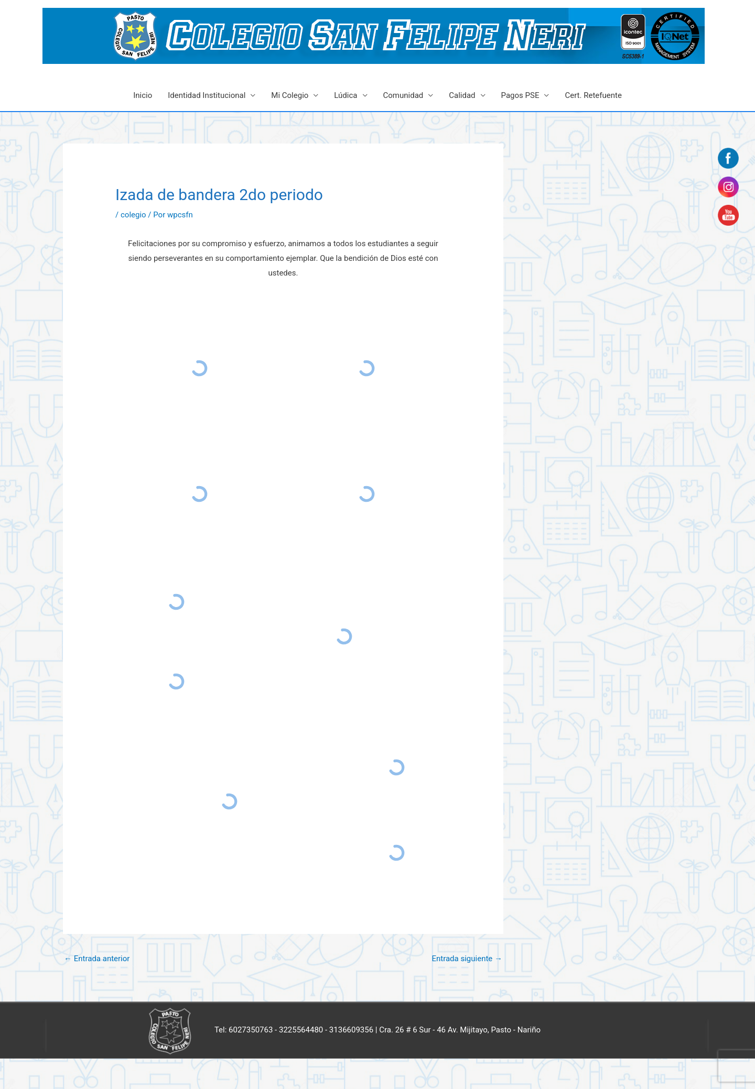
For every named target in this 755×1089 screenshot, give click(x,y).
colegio (133, 214)
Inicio (142, 95)
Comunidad (403, 95)
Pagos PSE (520, 95)
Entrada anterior (97, 958)
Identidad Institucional (206, 95)
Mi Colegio (289, 95)
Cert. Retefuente (593, 95)
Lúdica (345, 95)
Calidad (462, 95)
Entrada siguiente (467, 958)
